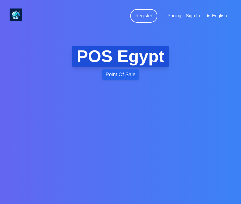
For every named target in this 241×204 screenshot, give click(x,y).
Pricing (174, 15)
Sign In (193, 15)
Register (143, 15)
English (219, 15)
